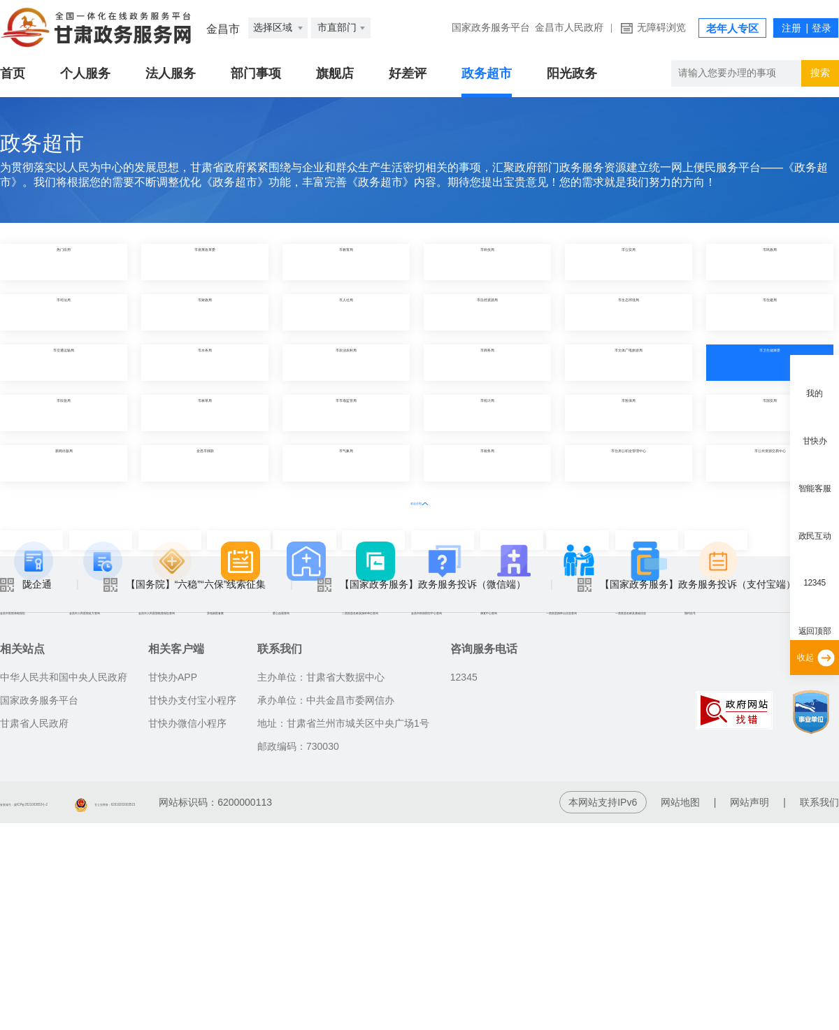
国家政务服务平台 (491, 27)
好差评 (407, 73)
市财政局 (204, 312)
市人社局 (346, 312)
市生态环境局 (628, 312)
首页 (12, 73)
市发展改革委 (204, 262)
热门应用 (63, 262)
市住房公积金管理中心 (628, 463)
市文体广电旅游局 (628, 362)
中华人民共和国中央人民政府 (63, 884)
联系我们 (819, 1009)
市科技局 (487, 262)
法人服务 (170, 73)
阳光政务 (572, 73)
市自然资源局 (487, 312)
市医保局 (628, 413)
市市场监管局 (346, 413)
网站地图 (680, 1009)
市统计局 (487, 413)
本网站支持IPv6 (602, 1009)
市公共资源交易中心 (769, 463)
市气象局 (346, 463)
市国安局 (769, 413)
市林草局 (204, 413)
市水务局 (204, 362)
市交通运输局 (63, 362)
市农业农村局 (346, 362)
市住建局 (769, 312)
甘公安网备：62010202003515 (262, 1009)
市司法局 (63, 312)
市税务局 (487, 463)
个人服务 (85, 73)
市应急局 (63, 413)
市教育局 (346, 262)
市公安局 (628, 262)
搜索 (820, 73)
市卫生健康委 (769, 362)
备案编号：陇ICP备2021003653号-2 (79, 1009)
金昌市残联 (205, 463)
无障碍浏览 (661, 27)
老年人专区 (732, 28)
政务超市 (486, 73)
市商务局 (487, 362)
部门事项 (256, 73)
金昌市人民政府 (569, 27)
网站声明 (749, 1009)
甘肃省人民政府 (34, 930)
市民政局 (769, 262)
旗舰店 (335, 73)
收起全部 (419, 501)
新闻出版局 (64, 463)
